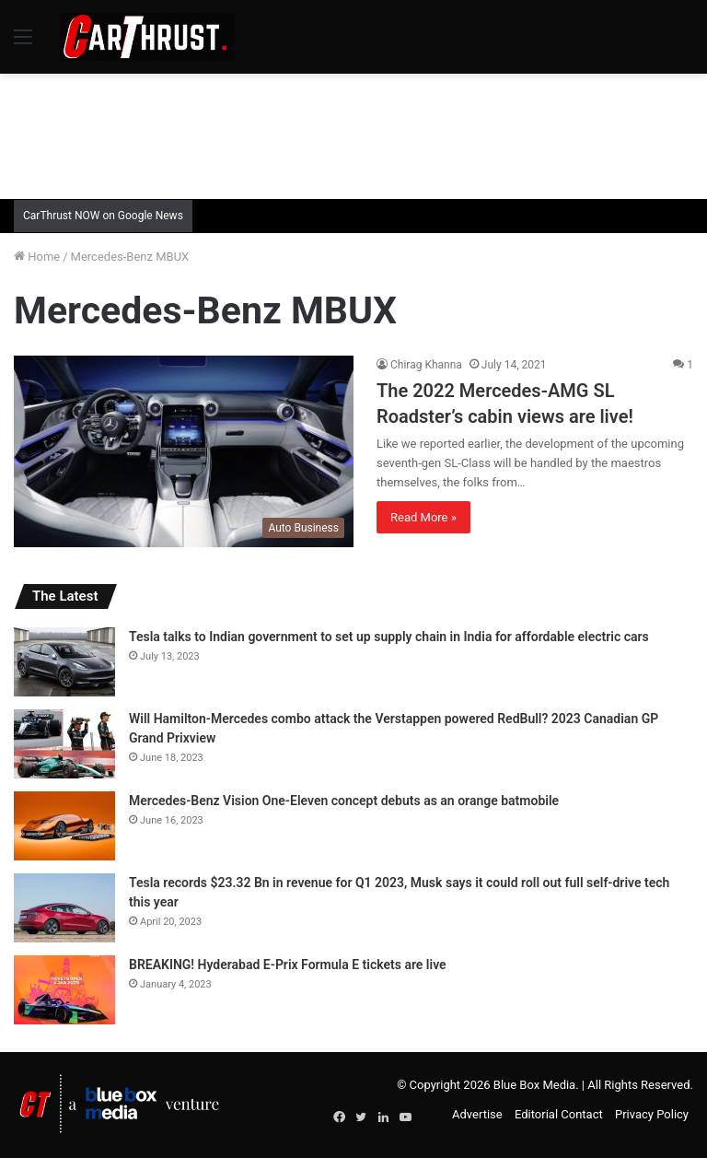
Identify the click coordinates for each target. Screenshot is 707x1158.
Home (37, 256)
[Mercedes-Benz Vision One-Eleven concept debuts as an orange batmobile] (64, 825)
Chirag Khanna (426, 364)
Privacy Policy (652, 1114)
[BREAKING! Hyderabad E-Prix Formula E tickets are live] (64, 989)
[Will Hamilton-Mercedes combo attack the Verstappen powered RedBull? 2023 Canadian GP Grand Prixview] (64, 743)
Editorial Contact (559, 1114)
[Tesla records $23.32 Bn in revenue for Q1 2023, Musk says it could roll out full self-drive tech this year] (64, 907)
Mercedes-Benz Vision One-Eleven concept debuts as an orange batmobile (344, 800)
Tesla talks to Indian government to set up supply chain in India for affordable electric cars (389, 636)
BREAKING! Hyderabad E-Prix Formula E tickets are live (287, 964)
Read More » (423, 517)
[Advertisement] (353, 133)
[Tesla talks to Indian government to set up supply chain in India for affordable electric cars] (64, 661)
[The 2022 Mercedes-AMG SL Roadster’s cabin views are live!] (184, 451)
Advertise (477, 1114)
